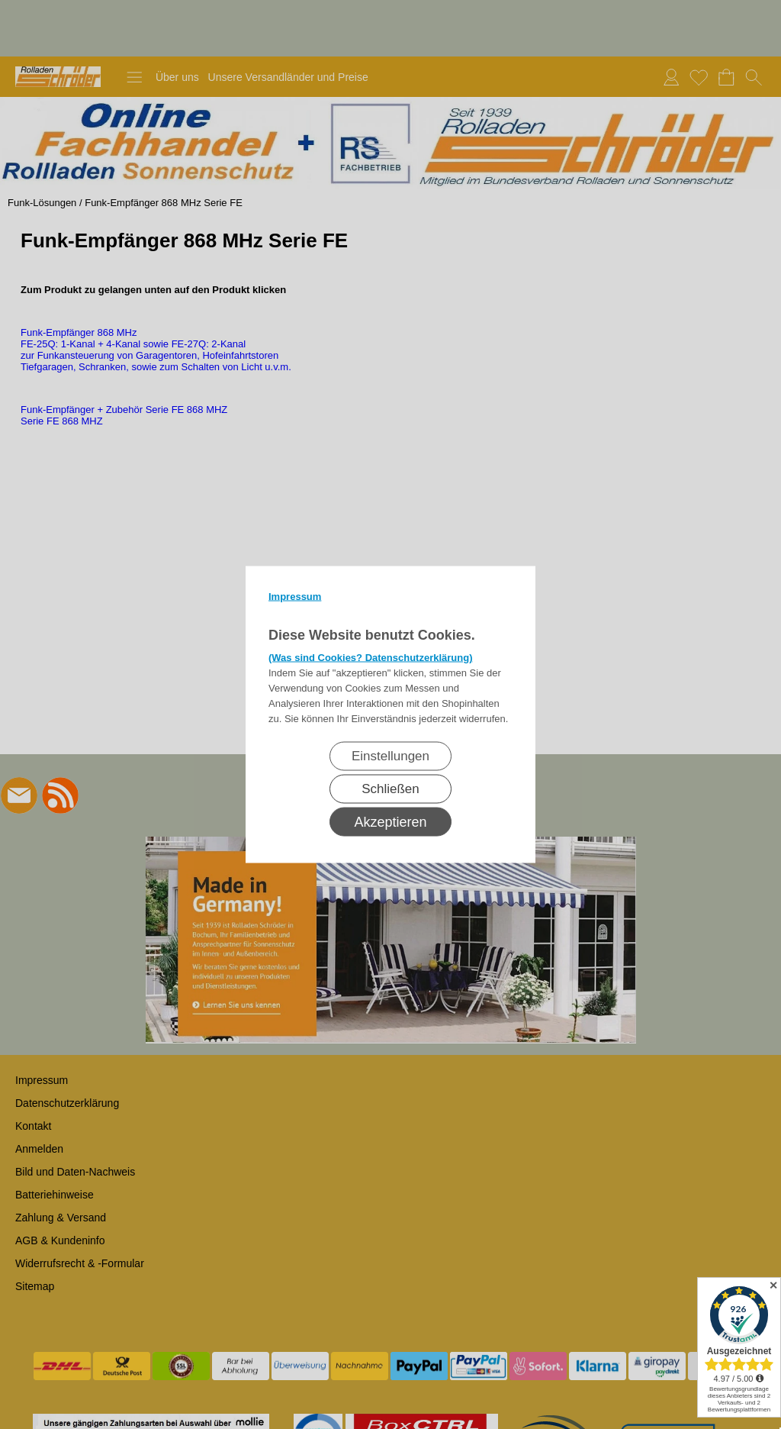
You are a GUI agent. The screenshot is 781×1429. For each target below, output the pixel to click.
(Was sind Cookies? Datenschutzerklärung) (370, 657)
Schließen (390, 789)
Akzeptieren (390, 822)
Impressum (294, 596)
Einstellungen (390, 756)
